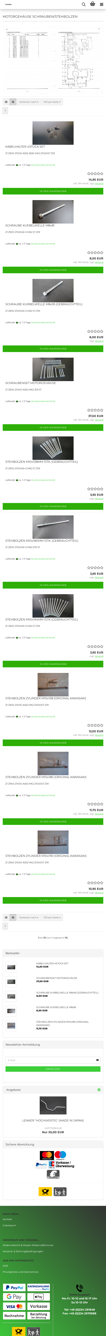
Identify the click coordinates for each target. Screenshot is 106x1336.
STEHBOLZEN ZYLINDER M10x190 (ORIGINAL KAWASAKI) (46, 856)
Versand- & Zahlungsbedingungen (23, 1251)
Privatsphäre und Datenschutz (20, 1271)
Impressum (9, 1225)
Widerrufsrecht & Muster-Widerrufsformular (28, 1245)
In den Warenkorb (53, 191)
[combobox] (29, 101)
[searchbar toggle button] (83, 4)
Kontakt (7, 1219)
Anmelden (53, 1069)
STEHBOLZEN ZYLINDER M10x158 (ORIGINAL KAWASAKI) (45, 698)
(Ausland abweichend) (43, 165)
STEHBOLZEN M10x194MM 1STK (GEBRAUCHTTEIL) (41, 619)
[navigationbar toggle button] (101, 4)
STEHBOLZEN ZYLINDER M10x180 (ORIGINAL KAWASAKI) (46, 777)
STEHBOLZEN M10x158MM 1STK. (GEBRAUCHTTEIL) (41, 461)
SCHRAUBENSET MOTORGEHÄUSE (30, 383)
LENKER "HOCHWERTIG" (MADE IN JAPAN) (53, 1120)
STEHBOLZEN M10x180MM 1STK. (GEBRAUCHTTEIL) (41, 540)
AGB (5, 1265)
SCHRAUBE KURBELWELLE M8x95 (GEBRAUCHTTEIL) (43, 304)
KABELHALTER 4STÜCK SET (25, 146)
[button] (6, 101)
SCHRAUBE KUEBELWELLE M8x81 (30, 225)
